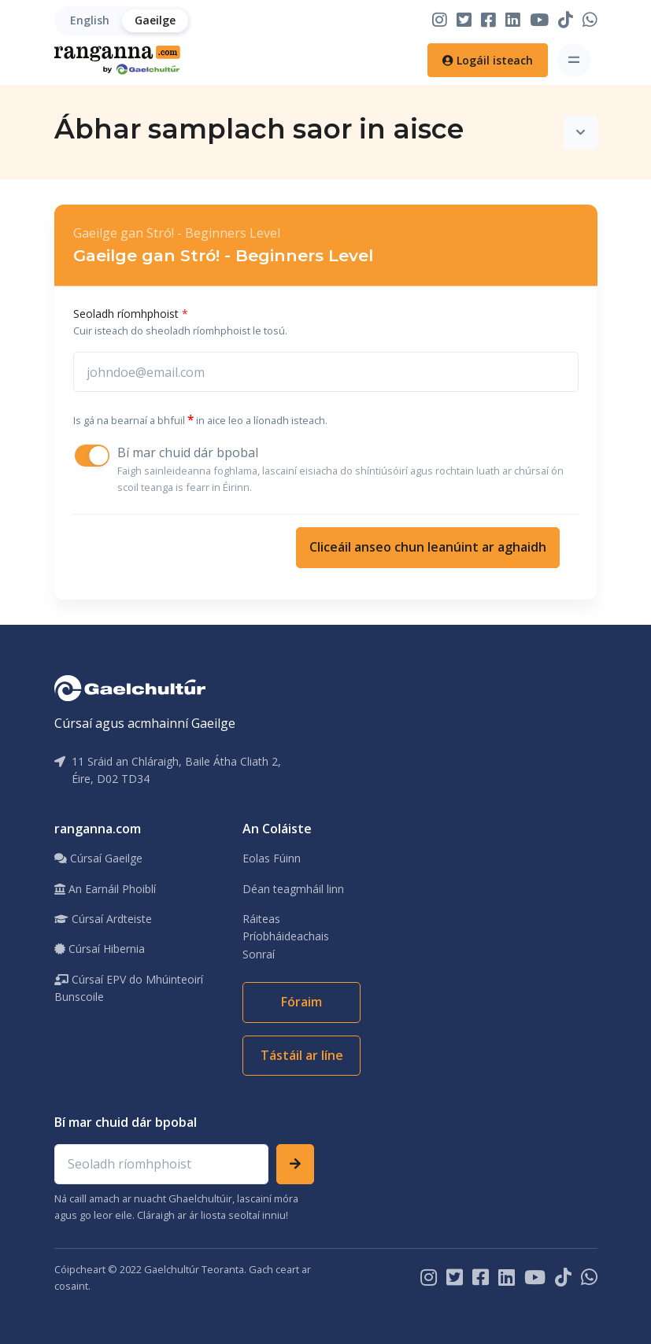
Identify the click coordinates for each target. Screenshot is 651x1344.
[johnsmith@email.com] (326, 372)
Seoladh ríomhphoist (130, 313)
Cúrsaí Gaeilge (98, 858)
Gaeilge (155, 20)
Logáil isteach (487, 60)
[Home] (117, 60)
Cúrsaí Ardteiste (103, 918)
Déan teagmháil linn (293, 888)
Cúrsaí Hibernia (99, 948)
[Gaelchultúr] (129, 687)
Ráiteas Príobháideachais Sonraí (285, 936)
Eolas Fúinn (271, 858)
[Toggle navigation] (574, 60)
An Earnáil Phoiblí (105, 888)
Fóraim (301, 1001)
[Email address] (161, 1164)
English (89, 20)
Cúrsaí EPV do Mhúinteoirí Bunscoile (128, 988)
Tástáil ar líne (302, 1055)
